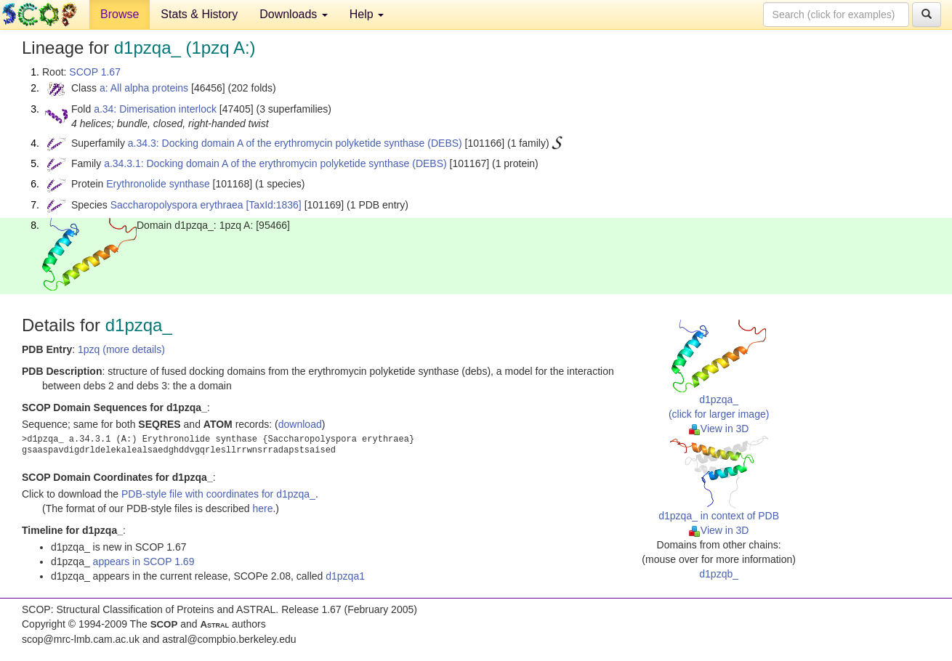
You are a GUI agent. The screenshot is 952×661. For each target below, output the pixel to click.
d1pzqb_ (718, 574)
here (262, 508)
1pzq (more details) (121, 349)
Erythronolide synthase (157, 184)
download (300, 424)
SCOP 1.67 (95, 72)
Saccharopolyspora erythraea (176, 205)
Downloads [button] (293, 14)
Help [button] (367, 14)
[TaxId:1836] (273, 205)
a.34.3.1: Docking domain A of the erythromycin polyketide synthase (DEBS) (275, 163)
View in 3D (719, 428)
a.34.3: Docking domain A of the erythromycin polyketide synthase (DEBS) (295, 143)
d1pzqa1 (345, 576)
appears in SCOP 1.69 (144, 561)
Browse (119, 14)
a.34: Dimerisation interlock (155, 109)
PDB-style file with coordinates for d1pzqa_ (218, 494)
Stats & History (199, 14)
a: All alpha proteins (144, 88)
